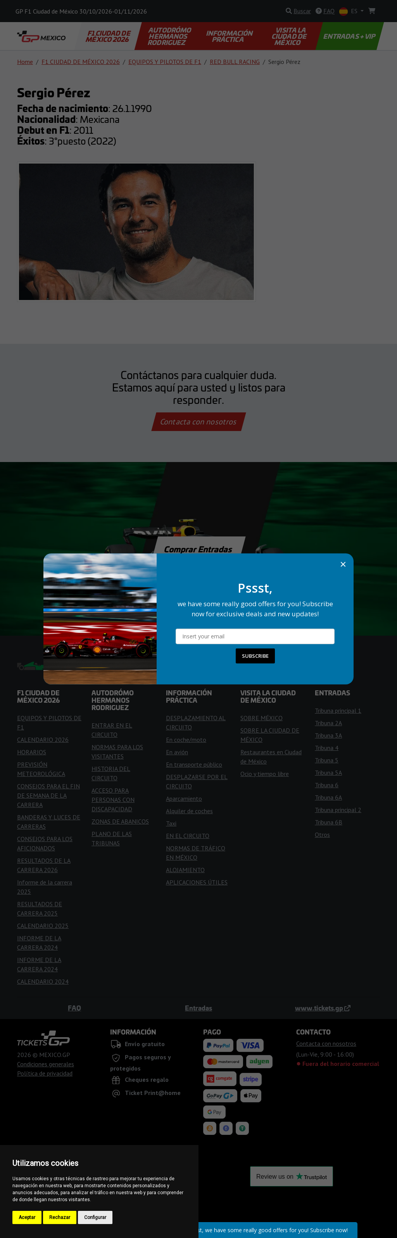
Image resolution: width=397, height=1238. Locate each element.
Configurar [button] (95, 1217)
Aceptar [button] (27, 1217)
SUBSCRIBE (255, 655)
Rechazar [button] (59, 1217)
